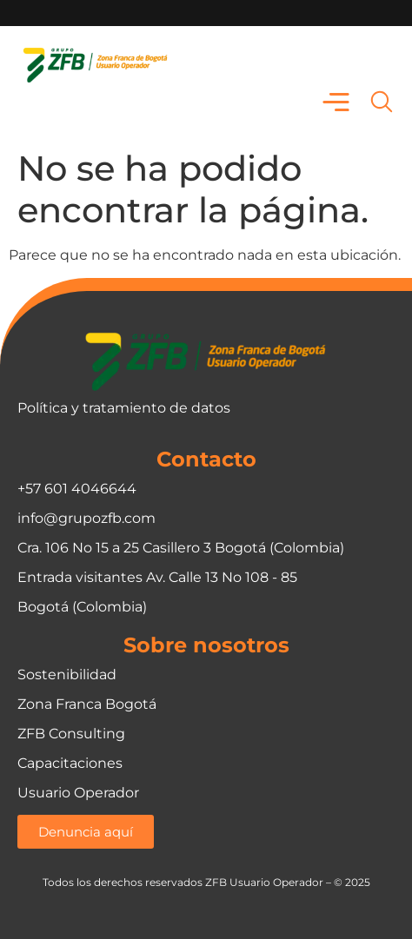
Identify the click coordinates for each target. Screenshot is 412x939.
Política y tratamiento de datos (123, 408)
